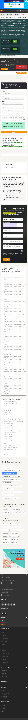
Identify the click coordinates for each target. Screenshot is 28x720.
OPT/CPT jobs (7, 214)
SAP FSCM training (8, 425)
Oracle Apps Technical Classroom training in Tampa (15, 374)
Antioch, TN (5, 530)
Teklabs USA (5, 509)
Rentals (17, 14)
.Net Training (3, 650)
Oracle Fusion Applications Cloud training (12, 476)
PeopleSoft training (7, 482)
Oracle (2, 17)
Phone (4, 239)
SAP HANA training (8, 436)
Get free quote (22, 72)
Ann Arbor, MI (18, 527)
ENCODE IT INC (6, 512)
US (4, 620)
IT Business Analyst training (9, 443)
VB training (6, 418)
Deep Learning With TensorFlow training (12, 419)
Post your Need (5, 595)
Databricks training (8, 440)
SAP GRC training (7, 445)
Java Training (3, 655)
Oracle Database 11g (21, 17)
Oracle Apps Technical (10, 17)
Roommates (10, 14)
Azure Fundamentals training (10, 449)
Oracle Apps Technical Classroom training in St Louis (15, 371)
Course (4, 217)
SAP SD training (7, 414)
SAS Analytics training (8, 405)
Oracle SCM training (18, 492)
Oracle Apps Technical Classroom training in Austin (14, 275)
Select (14, 41)
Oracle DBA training (7, 492)
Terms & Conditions (5, 693)
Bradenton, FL (6, 539)
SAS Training (3, 661)
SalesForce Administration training (11, 447)
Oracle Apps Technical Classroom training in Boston (15, 284)
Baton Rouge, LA (15, 533)
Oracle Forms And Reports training (10, 498)
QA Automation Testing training (10, 403)
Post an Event (4, 677)
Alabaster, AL (13, 524)
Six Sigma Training (4, 656)
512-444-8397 (14, 7)
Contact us (3, 691)
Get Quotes (4, 69)
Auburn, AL (12, 530)
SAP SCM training (7, 407)
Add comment (6, 244)
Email (4, 233)
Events (3, 14)
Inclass (20, 225)
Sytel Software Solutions (16, 509)
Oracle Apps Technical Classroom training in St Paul (14, 373)
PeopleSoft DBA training (8, 495)
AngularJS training (7, 441)
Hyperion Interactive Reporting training (11, 479)
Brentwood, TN (14, 539)
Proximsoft (14, 512)
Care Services (4, 641)
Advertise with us (4, 696)
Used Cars (3, 633)
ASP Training (3, 658)
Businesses (3, 708)
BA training (6, 454)
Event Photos (3, 674)
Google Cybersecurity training (10, 432)
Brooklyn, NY (14, 542)
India (4, 624)
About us (3, 690)
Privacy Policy (4, 694)
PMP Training (3, 652)
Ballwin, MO (20, 530)
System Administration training (10, 408)
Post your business (21, 67)
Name (4, 228)
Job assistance (16, 214)
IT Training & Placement (9, 212)
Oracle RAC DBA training (9, 434)
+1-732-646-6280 (9, 127)
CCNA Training (4, 659)
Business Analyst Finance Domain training (12, 430)
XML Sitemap (3, 664)
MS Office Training (4, 662)
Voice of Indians (4, 676)
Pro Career (21, 512)
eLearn (2, 711)
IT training (19, 212)
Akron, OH (5, 524)
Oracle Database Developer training (10, 467)
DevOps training (7, 410)
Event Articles (3, 673)
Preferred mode (6, 222)
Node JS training (7, 416)
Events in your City (4, 670)
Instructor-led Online (10, 225)
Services (3, 636)
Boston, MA (5, 536)
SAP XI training (7, 412)
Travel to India (4, 684)
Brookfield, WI (6, 542)
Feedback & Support (6, 583)
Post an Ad (3, 642)
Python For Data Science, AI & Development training (15, 421)
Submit (13, 132)
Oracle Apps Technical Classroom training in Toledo (14, 376)
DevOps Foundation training (10, 401)
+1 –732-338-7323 (14, 4)
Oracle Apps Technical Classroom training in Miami (14, 324)
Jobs (2, 639)
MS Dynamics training (8, 423)
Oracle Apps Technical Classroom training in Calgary (15, 286)
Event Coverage (4, 671)
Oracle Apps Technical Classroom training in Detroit (15, 303)
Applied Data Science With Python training (12, 452)
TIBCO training (7, 438)
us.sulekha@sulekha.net (9, 580)
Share (3, 55)
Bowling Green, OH (14, 536)
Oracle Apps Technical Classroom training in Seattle (15, 369)
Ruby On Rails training (8, 429)
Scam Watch (3, 644)
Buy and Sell (3, 635)
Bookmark (11, 55)
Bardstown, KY (6, 533)
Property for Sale (4, 638)
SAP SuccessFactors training (10, 451)
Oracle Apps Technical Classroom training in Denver (15, 301)
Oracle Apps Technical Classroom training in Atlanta (15, 274)
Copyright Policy (4, 697)
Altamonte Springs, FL (7, 527)
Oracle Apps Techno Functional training (11, 470)
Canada (3, 622)
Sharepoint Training (5, 653)
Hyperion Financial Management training (12, 485)
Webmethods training (8, 427)
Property (3, 705)
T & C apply (24, 129)
